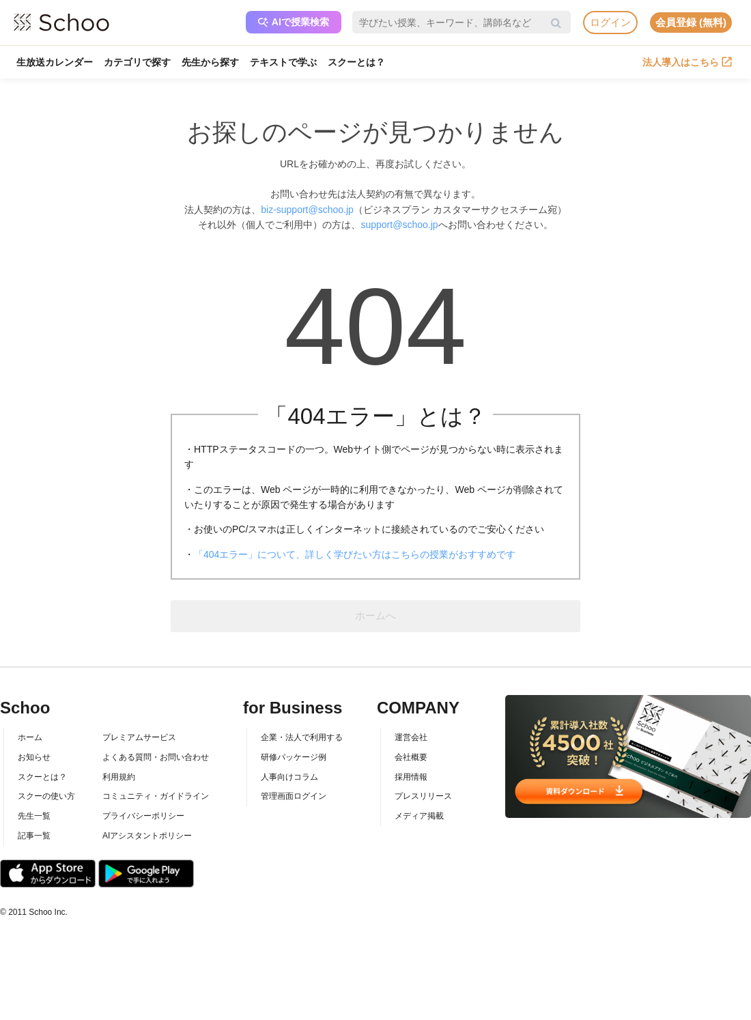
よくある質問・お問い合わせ (155, 757)
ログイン (610, 22)
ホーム (30, 737)
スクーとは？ (356, 62)
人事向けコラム (289, 777)
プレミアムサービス (139, 737)
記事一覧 (34, 835)
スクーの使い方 (46, 796)
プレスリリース (423, 796)
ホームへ (375, 615)
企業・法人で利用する (302, 737)
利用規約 (118, 777)
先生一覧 (34, 816)
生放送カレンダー (54, 62)
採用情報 (411, 777)
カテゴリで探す (137, 62)
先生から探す (210, 62)
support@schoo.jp (399, 224)
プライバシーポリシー (143, 816)
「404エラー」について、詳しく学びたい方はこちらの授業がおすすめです (354, 554)
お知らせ (34, 757)
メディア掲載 (419, 816)
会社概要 (411, 757)
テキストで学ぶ (283, 62)
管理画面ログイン (293, 796)
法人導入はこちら (687, 62)
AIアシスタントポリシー (147, 835)
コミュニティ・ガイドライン (155, 796)
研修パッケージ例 (293, 757)
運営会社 (411, 737)
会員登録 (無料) (690, 22)
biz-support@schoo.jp (307, 209)
